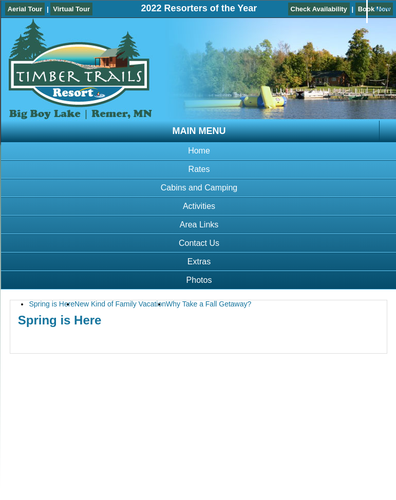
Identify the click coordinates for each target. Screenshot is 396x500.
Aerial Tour (25, 9)
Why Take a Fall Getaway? (208, 304)
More (382, 9)
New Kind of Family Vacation (120, 304)
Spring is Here (51, 304)
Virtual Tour (71, 9)
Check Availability (319, 9)
